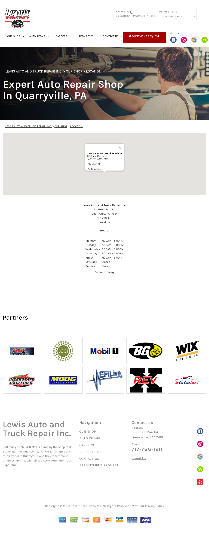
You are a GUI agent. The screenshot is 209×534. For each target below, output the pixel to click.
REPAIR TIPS (86, 36)
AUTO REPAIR (37, 36)
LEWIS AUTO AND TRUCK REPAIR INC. (33, 71)
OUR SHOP (13, 36)
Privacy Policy (154, 506)
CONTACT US (110, 36)
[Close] (119, 148)
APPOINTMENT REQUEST (143, 36)
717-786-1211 (123, 12)
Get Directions (94, 169)
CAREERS (61, 36)
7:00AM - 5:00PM (173, 16)
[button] (104, 175)
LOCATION (93, 71)
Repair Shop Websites (86, 506)
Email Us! (104, 222)
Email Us (139, 458)
